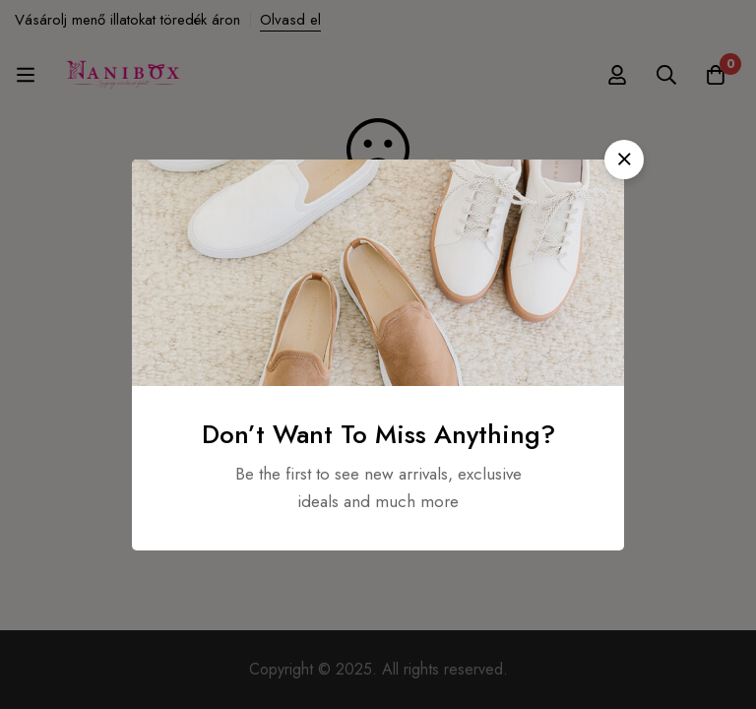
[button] (624, 159)
